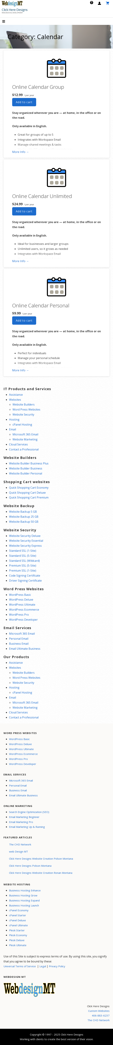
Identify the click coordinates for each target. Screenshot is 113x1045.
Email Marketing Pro (21, 822)
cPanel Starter (17, 915)
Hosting (14, 419)
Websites (15, 400)
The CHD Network (20, 844)
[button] (6, 21)
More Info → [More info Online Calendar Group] (20, 152)
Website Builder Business (25, 468)
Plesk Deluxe (17, 940)
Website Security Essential (26, 541)
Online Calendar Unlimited (42, 196)
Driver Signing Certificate (25, 580)
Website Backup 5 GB (23, 512)
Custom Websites (99, 1011)
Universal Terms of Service (19, 966)
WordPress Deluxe (21, 599)
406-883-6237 (101, 1015)
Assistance (16, 395)
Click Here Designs (14, 9)
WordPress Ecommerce (24, 609)
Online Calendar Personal (40, 305)
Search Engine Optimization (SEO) (29, 812)
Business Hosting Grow (23, 895)
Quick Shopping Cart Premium (29, 497)
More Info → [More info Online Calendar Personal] (20, 370)
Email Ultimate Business (24, 649)
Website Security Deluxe (25, 536)
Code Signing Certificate (24, 575)
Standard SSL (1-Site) (22, 551)
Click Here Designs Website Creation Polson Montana (41, 858)
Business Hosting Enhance (25, 890)
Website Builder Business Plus (29, 463)
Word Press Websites (26, 409)
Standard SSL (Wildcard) (24, 561)
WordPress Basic (20, 595)
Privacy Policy (57, 966)
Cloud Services (18, 444)
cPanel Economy (19, 910)
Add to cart (24, 102)
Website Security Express (25, 546)
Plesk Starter (17, 930)
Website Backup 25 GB (23, 517)
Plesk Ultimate (17, 945)
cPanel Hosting (22, 424)
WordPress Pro (19, 614)
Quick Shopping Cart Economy (29, 487)
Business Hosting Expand (24, 900)
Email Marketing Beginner (24, 817)
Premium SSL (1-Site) (22, 570)
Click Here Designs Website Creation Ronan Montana (40, 872)
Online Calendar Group (38, 86)
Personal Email (18, 639)
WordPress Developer (23, 620)
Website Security (23, 414)
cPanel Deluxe (17, 920)
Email (12, 429)
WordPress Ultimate (22, 604)
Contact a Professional (24, 449)
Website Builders (24, 404)
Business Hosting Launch (24, 905)
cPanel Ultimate (18, 925)
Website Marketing (25, 439)
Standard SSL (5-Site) (22, 556)
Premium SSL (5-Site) (22, 565)
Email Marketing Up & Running (27, 827)
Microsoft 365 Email (25, 434)
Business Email (19, 644)
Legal (42, 966)
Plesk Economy (18, 935)
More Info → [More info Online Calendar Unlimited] (20, 261)
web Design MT (18, 851)
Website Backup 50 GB (23, 522)
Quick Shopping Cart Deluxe (27, 493)
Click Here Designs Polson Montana (30, 865)
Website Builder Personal (25, 473)
